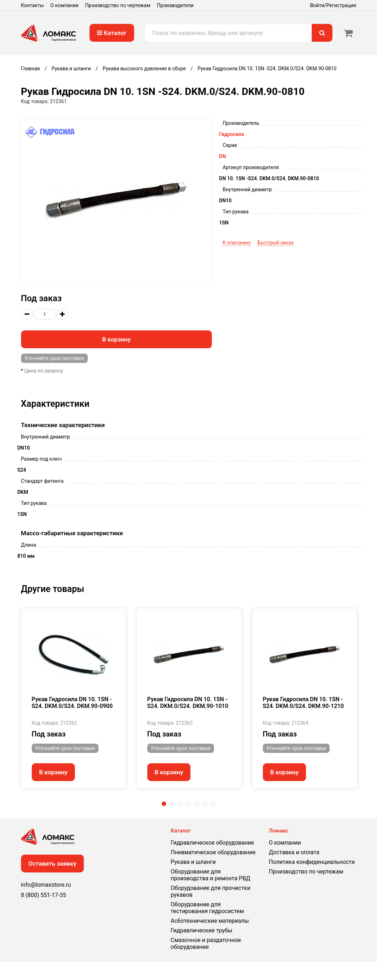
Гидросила (231, 134)
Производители (175, 5)
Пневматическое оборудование (213, 852)
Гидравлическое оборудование (212, 842)
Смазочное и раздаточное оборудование (206, 943)
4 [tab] (188, 803)
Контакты (32, 5)
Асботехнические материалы (210, 920)
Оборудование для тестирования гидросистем (207, 908)
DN (222, 156)
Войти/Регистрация (333, 5)
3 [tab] (180, 803)
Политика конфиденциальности (312, 862)
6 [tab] (205, 803)
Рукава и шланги (193, 862)
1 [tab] (164, 803)
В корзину (116, 339)
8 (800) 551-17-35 (43, 895)
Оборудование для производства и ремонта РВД (210, 875)
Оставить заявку (53, 863)
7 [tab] (213, 803)
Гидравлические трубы (202, 930)
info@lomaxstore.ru (46, 884)
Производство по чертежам (118, 5)
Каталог (112, 32)
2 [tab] (172, 803)
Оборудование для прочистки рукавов (210, 891)
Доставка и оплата (294, 852)
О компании (64, 5)
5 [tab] (196, 803)
